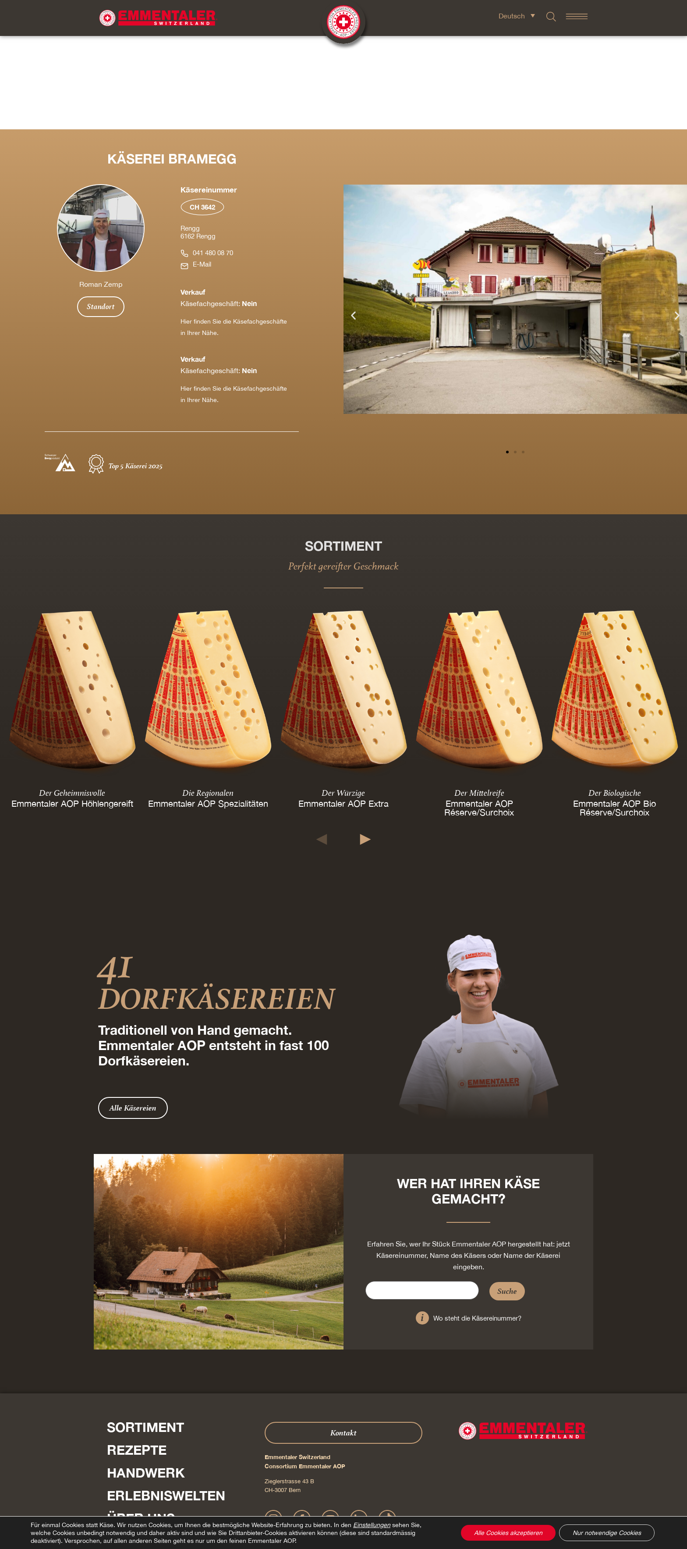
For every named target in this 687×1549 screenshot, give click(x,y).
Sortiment (145, 1334)
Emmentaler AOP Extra (343, 710)
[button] (353, 221)
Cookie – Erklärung (425, 1503)
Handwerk (146, 1379)
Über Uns (141, 1425)
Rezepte (136, 1356)
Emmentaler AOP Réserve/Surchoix (479, 714)
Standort (101, 213)
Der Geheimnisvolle (72, 699)
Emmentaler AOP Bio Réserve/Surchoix (615, 714)
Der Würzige (343, 699)
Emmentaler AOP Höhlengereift (72, 710)
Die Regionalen (208, 699)
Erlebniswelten (166, 1402)
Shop (125, 1448)
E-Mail (202, 170)
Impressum (310, 1503)
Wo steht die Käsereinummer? (477, 1225)
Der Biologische (614, 699)
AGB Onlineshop (379, 1503)
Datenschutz (341, 1503)
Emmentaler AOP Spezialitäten (208, 710)
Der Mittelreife (479, 699)
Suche (507, 1197)
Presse (117, 1466)
